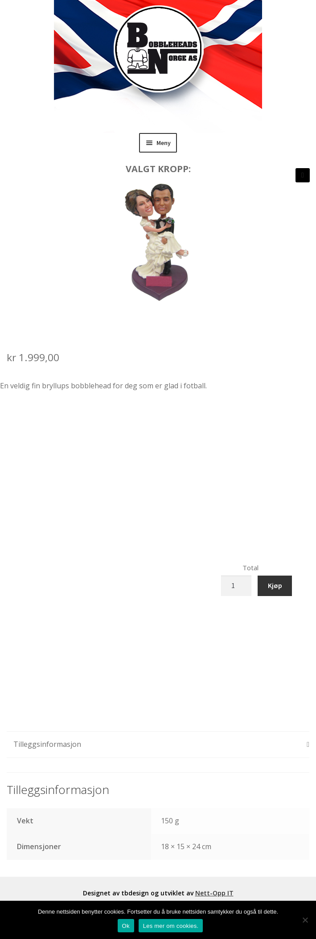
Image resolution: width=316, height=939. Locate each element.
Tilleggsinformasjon (47, 744)
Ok (126, 926)
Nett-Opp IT (214, 893)
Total (250, 567)
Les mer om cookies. (171, 926)
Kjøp (275, 585)
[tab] (158, 745)
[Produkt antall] (236, 586)
